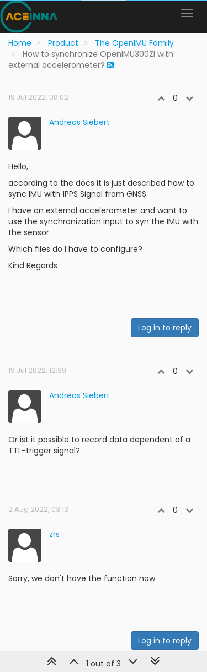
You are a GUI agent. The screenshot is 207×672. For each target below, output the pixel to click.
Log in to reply (165, 327)
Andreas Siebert (79, 122)
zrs (54, 534)
